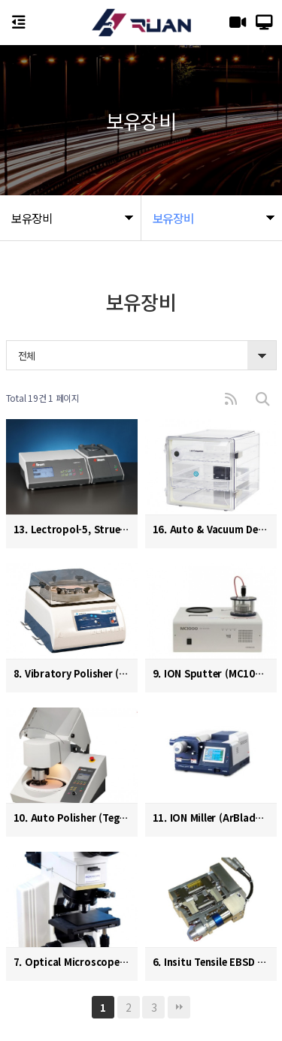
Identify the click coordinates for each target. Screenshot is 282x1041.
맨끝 (179, 1007)
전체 (26, 356)
